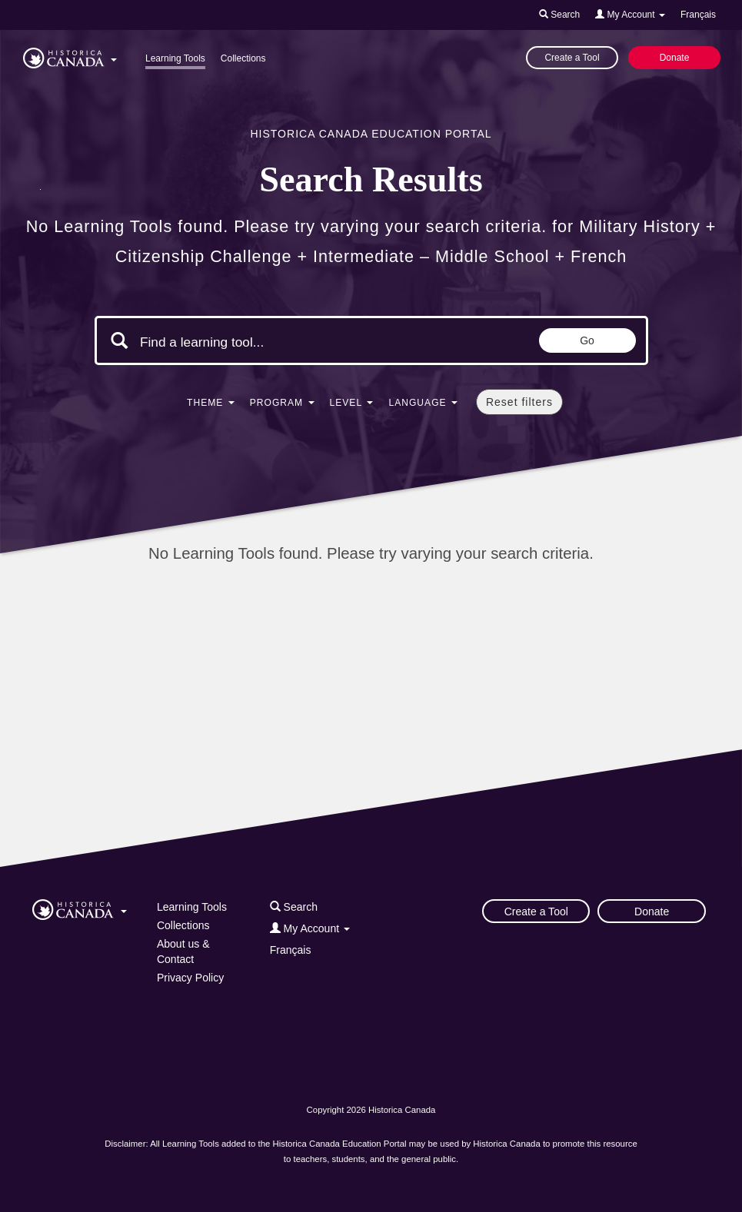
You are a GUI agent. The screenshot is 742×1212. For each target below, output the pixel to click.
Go (587, 340)
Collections (243, 58)
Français (698, 14)
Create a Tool (571, 57)
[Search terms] (270, 342)
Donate (675, 57)
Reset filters (519, 402)
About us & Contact (183, 951)
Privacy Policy (190, 977)
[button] (70, 55)
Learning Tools (175, 58)
